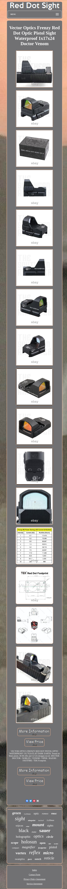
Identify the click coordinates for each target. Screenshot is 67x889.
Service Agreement (34, 884)
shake (34, 832)
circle (49, 836)
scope (14, 842)
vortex (21, 853)
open (42, 842)
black (24, 830)
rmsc (54, 813)
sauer (44, 830)
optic (36, 813)
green (16, 813)
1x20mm (27, 814)
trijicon (19, 825)
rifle (49, 844)
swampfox (20, 859)
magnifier (28, 847)
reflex (34, 852)
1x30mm (50, 820)
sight (20, 818)
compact (15, 848)
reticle (49, 858)
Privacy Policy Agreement (34, 879)
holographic (23, 836)
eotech (38, 859)
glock (30, 859)
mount (38, 824)
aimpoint (31, 820)
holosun (29, 841)
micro (48, 852)
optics (38, 836)
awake (56, 844)
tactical (41, 820)
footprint (42, 848)
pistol (53, 847)
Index (34, 870)
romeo (45, 813)
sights (50, 825)
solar (27, 826)
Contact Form (34, 875)
